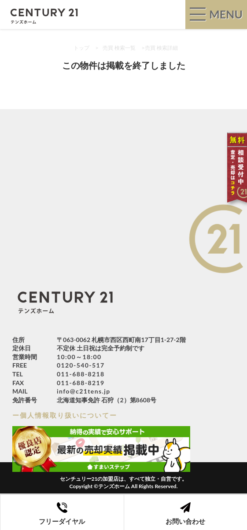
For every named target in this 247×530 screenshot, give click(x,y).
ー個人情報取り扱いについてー (64, 415)
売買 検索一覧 (119, 47)
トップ (81, 47)
